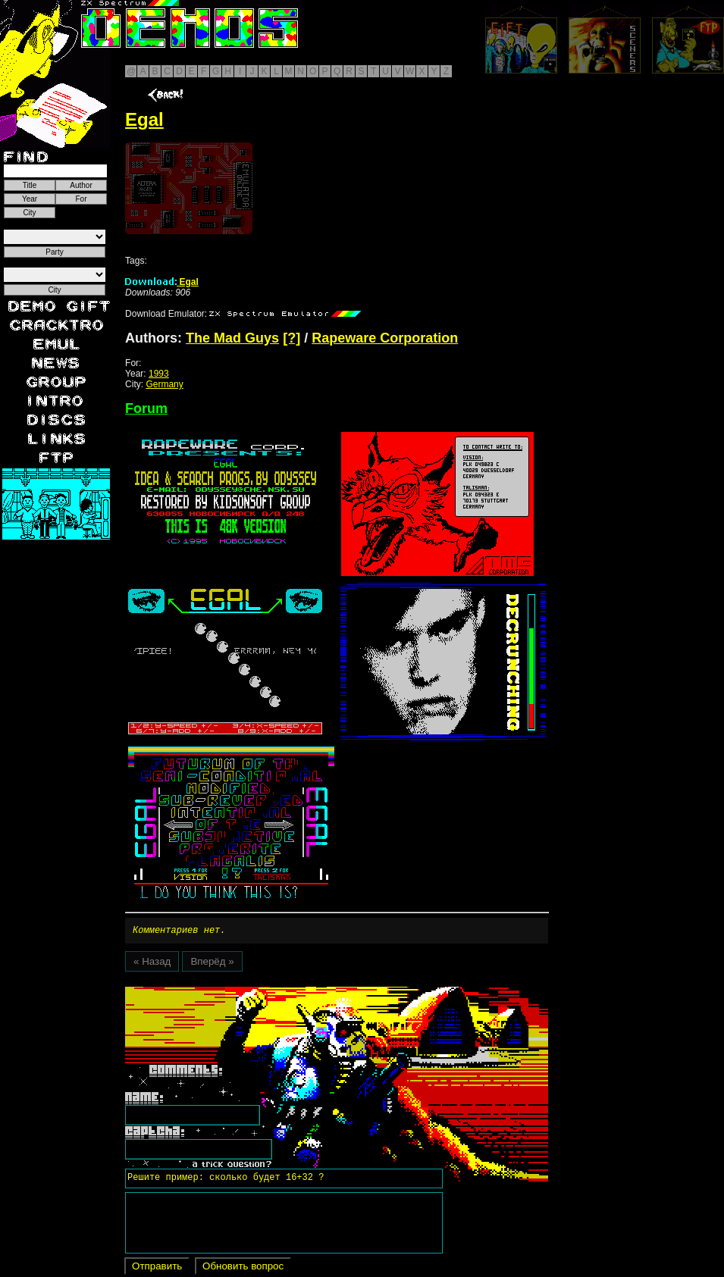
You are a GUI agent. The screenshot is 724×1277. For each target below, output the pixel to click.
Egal (162, 282)
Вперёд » (211, 963)
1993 (159, 373)
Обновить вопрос (243, 1268)
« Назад (152, 963)
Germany (164, 384)
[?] (291, 338)
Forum (146, 408)
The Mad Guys (232, 338)
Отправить (157, 1268)
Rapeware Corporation (385, 338)
